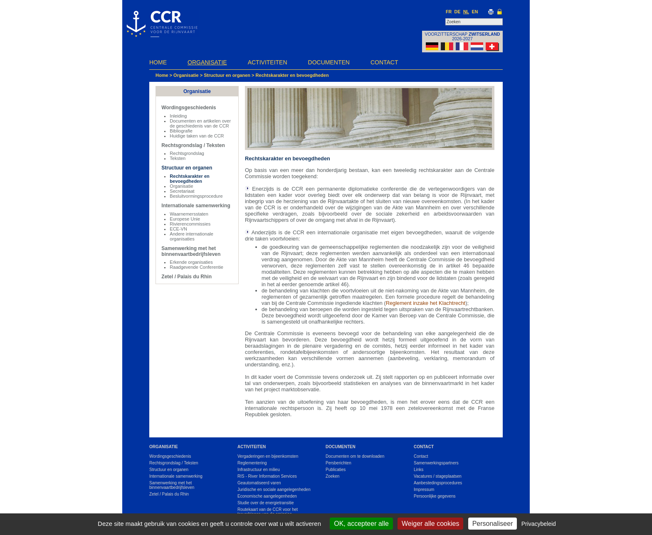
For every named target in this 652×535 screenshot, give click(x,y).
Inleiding (178, 115)
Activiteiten (267, 62)
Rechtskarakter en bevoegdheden (292, 75)
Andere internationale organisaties (191, 236)
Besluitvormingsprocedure (196, 196)
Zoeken (332, 476)
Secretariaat (182, 191)
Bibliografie (181, 130)
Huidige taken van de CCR (197, 135)
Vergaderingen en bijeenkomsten (267, 456)
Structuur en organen (228, 75)
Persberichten (338, 463)
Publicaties (336, 469)
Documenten (329, 62)
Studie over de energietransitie (265, 503)
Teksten (177, 158)
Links (418, 469)
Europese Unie (185, 218)
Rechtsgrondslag (187, 153)
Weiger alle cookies (430, 523)
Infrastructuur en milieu (258, 469)
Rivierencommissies (190, 223)
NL (466, 11)
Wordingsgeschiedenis (188, 107)
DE (457, 11)
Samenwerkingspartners (436, 463)
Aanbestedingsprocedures (438, 483)
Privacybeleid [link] (538, 523)
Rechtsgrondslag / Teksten (193, 145)
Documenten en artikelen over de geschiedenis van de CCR (200, 123)
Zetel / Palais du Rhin (186, 277)
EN (475, 11)
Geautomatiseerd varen (259, 483)
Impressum (424, 489)
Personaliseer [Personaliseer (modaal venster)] (492, 523)
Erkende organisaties (191, 262)
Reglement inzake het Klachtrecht (425, 303)
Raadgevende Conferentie (196, 267)
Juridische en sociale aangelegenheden (274, 489)
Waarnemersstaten (189, 213)
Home (158, 62)
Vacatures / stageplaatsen (438, 476)
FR (449, 11)
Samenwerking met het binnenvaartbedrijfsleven (190, 251)
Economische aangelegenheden (267, 496)
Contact (384, 62)
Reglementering (252, 463)
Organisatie (207, 62)
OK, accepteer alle (361, 523)
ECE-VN (178, 228)
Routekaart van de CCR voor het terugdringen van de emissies (267, 511)
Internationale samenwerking (195, 206)
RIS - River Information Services (267, 476)
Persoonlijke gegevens (435, 496)
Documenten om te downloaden (355, 456)
